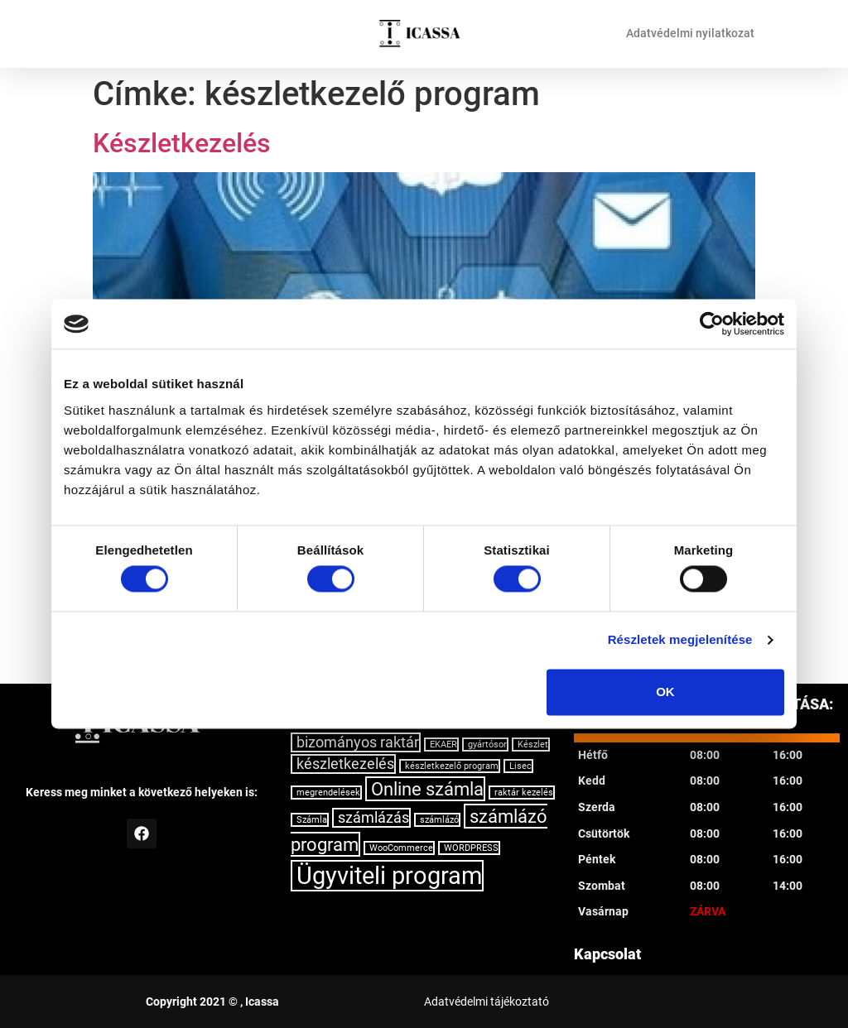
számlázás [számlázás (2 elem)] (373, 817)
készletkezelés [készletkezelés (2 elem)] (345, 764)
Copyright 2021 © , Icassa (212, 1001)
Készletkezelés (182, 143)
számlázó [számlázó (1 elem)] (439, 819)
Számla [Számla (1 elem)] (311, 819)
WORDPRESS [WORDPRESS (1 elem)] (471, 848)
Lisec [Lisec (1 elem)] (520, 766)
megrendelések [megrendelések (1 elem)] (328, 792)
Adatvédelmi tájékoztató (486, 1001)
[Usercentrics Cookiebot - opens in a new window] (711, 323)
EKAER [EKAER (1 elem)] (443, 744)
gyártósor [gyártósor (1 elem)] (487, 744)
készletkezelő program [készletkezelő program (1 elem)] (452, 766)
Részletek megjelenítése (680, 640)
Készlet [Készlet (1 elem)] (533, 744)
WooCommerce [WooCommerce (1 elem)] (401, 848)
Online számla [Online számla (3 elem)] (427, 789)
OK (665, 692)
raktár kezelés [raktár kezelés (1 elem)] (523, 792)
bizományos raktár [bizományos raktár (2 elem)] (357, 742)
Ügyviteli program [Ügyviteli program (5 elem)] (389, 876)
